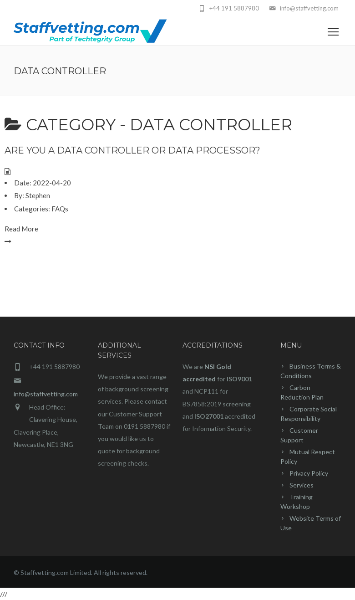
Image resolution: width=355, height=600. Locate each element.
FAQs (59, 209)
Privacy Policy (308, 473)
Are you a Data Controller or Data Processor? (132, 150)
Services (301, 485)
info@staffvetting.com (46, 394)
